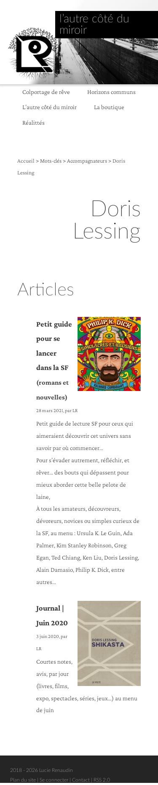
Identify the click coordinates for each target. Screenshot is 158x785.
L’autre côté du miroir (49, 106)
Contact (81, 779)
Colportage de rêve (46, 91)
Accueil (26, 161)
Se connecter (54, 779)
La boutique (109, 106)
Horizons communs (111, 91)
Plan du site (23, 779)
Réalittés (33, 122)
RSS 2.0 (102, 779)
